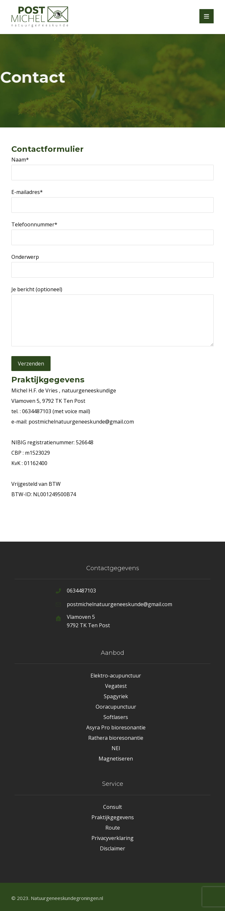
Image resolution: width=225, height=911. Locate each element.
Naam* (112, 168)
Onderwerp (112, 265)
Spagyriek (116, 696)
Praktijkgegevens (112, 817)
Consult (112, 806)
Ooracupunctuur (116, 706)
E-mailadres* (112, 200)
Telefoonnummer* (112, 233)
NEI (116, 748)
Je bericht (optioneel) (112, 318)
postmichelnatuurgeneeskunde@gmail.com (81, 421)
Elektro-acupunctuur (115, 675)
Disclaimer (112, 848)
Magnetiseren (116, 758)
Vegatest (116, 685)
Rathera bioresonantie (115, 737)
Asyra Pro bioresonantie (116, 727)
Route (112, 827)
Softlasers (115, 717)
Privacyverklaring (112, 838)
